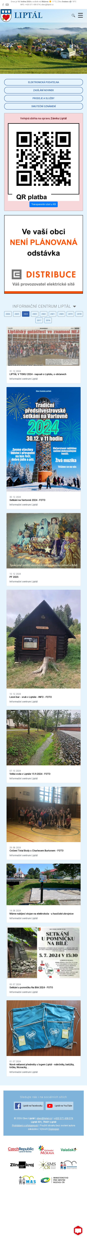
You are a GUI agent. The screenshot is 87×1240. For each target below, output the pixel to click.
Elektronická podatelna (43, 82)
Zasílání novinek (43, 90)
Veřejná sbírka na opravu (43, 118)
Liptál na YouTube (59, 1106)
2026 (8, 314)
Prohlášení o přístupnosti (25, 1125)
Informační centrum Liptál (41, 306)
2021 (52, 314)
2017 (39, 320)
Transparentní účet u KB (43, 204)
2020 (61, 314)
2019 (70, 314)
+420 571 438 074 (63, 1118)
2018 (79, 314)
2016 (48, 320)
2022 (43, 314)
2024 (26, 314)
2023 (35, 314)
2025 (17, 314)
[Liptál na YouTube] (7, 5)
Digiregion (53, 1129)
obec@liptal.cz (44, 1118)
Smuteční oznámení (43, 106)
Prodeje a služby (43, 98)
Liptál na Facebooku (28, 1106)
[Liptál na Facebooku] (3, 5)
